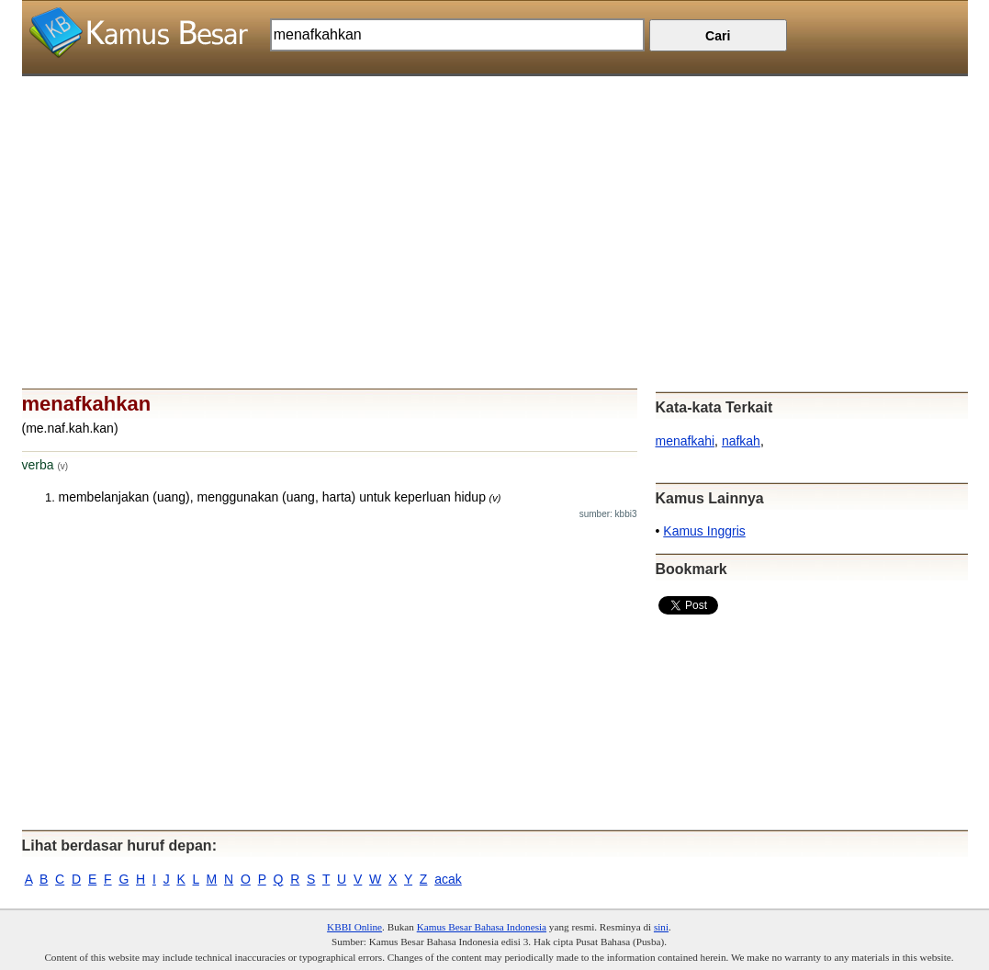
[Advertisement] (495, 204)
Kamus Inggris (704, 531)
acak (448, 879)
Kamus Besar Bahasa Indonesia (481, 926)
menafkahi (685, 441)
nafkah (741, 441)
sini (661, 926)
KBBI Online (354, 926)
